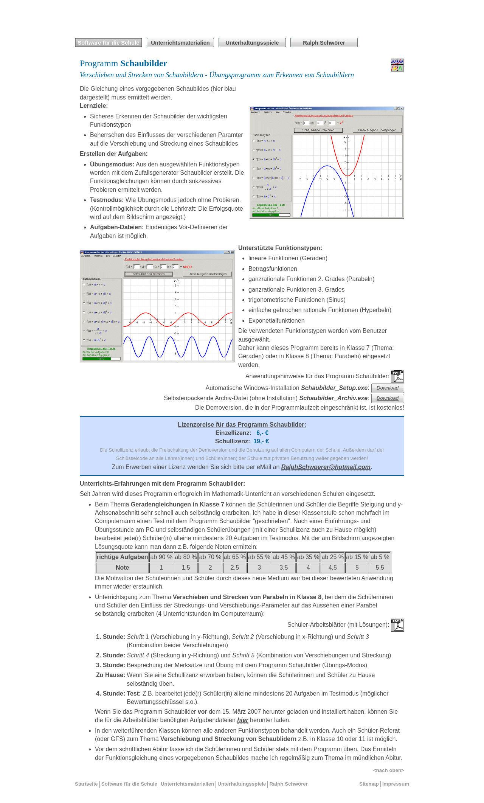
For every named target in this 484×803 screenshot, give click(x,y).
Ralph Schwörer (288, 784)
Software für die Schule (109, 43)
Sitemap (369, 784)
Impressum (395, 784)
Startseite (86, 784)
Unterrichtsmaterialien (180, 43)
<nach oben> (388, 770)
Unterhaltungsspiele (252, 43)
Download (388, 388)
